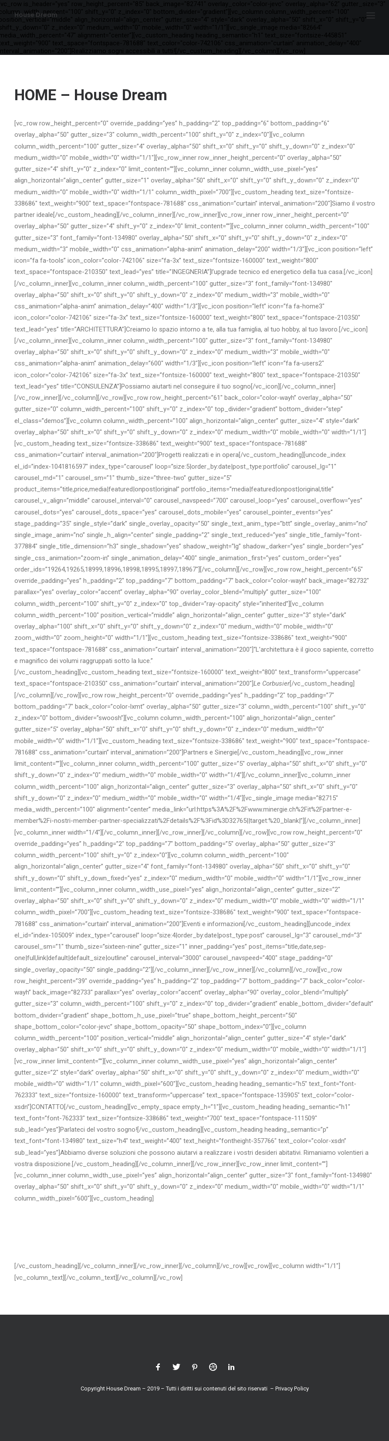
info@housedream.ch (64, 1222)
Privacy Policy (292, 1388)
